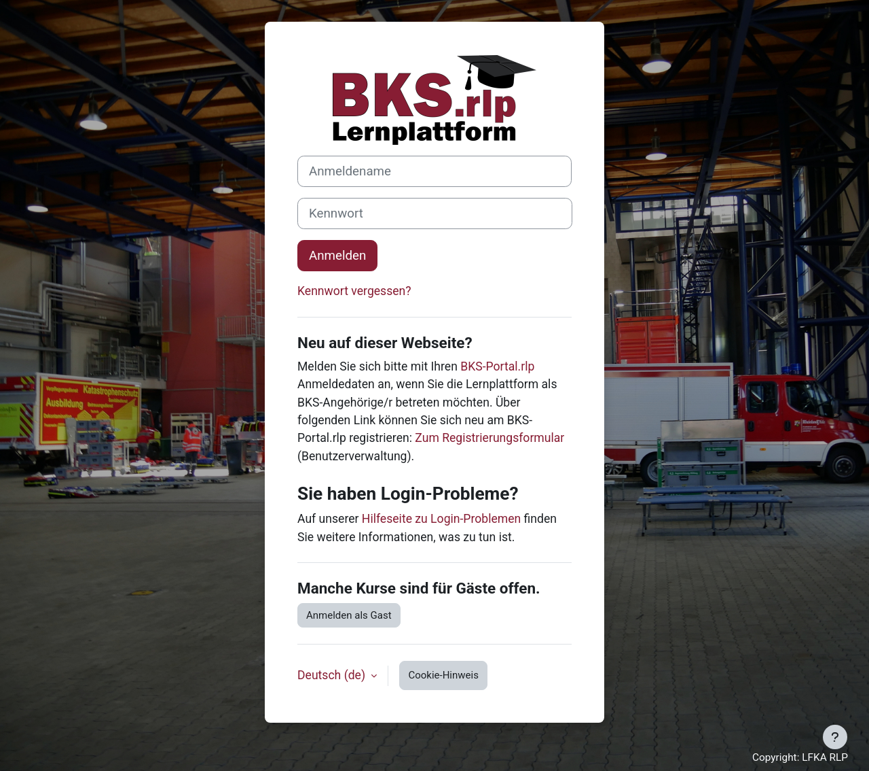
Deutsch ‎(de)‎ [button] (332, 675)
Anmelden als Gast (349, 615)
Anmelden (337, 255)
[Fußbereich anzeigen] (835, 737)
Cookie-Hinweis (443, 675)
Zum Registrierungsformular (489, 438)
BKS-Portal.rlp (497, 366)
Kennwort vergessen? (354, 291)
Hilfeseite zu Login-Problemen (441, 519)
